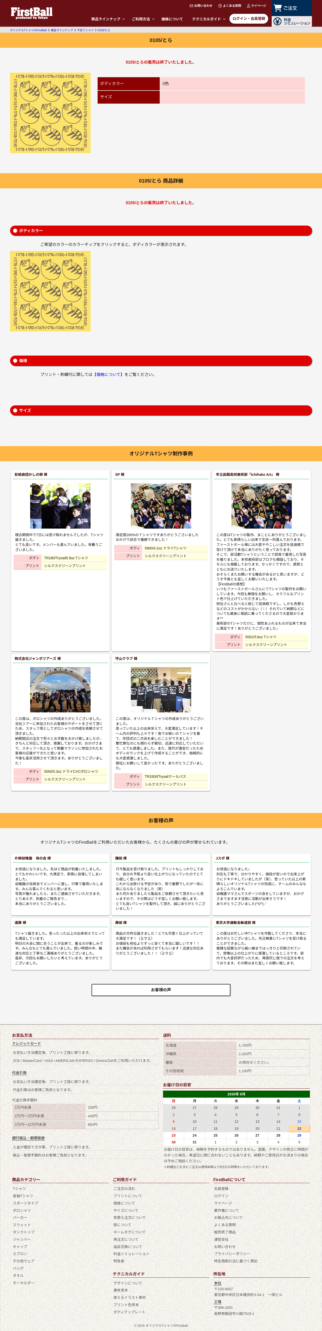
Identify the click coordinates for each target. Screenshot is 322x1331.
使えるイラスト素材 (129, 1298)
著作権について (226, 1211)
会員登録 (221, 1189)
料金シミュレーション (131, 1254)
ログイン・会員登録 (248, 19)
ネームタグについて (129, 1232)
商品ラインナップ (108, 19)
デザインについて (127, 1283)
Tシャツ (19, 1189)
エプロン (20, 1254)
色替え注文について (129, 1218)
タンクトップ (23, 1232)
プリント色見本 (126, 1305)
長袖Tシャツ (23, 1196)
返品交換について (127, 1247)
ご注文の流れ (124, 1189)
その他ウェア (23, 1261)
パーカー (20, 1218)
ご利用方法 (143, 19)
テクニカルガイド (209, 19)
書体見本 (120, 1290)
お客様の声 (161, 990)
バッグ (18, 1268)
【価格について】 (108, 374)
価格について (172, 19)
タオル (18, 1276)
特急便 (118, 1261)
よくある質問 (229, 6)
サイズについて (126, 1211)
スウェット (22, 1225)
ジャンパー (22, 1239)
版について (122, 1225)
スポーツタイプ (25, 1203)
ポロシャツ (22, 1211)
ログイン (221, 1196)
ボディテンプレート (129, 1312)
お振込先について (228, 1218)
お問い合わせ (201, 6)
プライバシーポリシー (232, 1254)
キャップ (20, 1247)
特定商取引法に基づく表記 (236, 1261)
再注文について (126, 1239)
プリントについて (127, 1196)
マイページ (256, 6)
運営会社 (221, 1239)
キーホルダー (23, 1283)
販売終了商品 (225, 1232)
